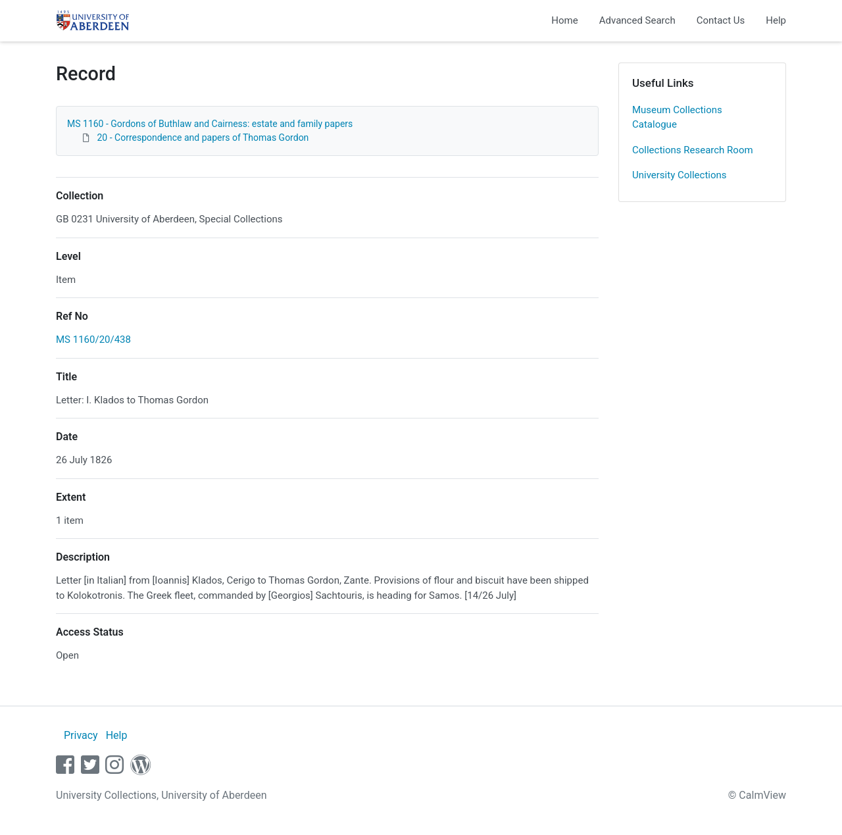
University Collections (679, 175)
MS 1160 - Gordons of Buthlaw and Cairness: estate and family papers (210, 123)
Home (564, 20)
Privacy (81, 735)
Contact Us (721, 20)
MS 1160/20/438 (93, 339)
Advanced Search (637, 20)
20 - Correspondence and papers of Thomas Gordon (203, 137)
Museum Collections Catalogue (677, 117)
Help (776, 20)
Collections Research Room (692, 150)
